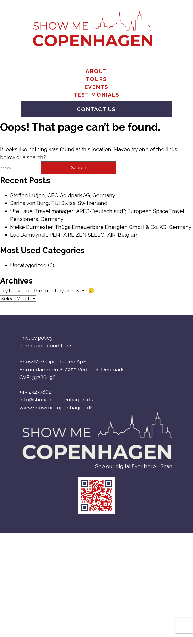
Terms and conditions (46, 345)
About (96, 71)
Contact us (96, 109)
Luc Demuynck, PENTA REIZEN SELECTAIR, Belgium (74, 235)
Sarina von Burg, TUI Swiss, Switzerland (58, 203)
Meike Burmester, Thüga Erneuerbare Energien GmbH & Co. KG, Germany (100, 227)
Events (96, 87)
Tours (96, 79)
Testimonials (96, 95)
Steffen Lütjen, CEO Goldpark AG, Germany (62, 195)
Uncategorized (28, 265)
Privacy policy (36, 338)
